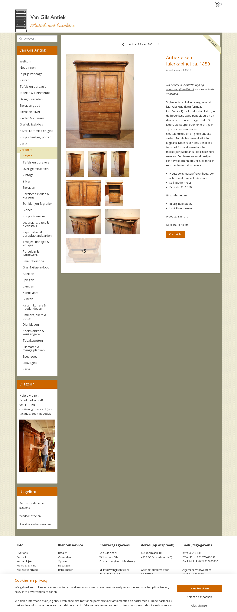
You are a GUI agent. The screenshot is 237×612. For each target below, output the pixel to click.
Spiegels (28, 280)
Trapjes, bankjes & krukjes (36, 243)
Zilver (27, 181)
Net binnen (28, 67)
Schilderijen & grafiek (37, 203)
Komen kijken (25, 561)
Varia (23, 143)
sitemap (132, 605)
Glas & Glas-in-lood (36, 267)
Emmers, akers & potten (34, 316)
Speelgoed (30, 356)
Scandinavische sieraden (35, 524)
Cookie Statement (193, 578)
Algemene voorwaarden (197, 570)
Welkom (25, 61)
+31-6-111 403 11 (111, 578)
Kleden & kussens (32, 118)
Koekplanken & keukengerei (33, 332)
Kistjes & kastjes (34, 216)
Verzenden (64, 557)
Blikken (28, 299)
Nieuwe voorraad (27, 570)
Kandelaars (30, 293)
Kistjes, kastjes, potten (35, 137)
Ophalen (63, 561)
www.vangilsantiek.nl (180, 89)
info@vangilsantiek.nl (32, 409)
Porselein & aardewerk (31, 253)
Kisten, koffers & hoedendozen (34, 307)
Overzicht (175, 234)
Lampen (28, 286)
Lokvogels (30, 363)
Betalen (62, 553)
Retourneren (65, 570)
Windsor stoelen (30, 516)
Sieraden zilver (30, 112)
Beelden (28, 274)
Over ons (22, 553)
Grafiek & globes (31, 124)
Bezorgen (64, 565)
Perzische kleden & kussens (36, 195)
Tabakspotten (33, 340)
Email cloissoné (33, 261)
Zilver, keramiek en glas (36, 131)
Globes (27, 210)
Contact (21, 557)
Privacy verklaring (192, 574)
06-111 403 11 (111, 574)
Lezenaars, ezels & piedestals (36, 224)
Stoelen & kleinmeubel (35, 93)
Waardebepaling (26, 565)
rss (139, 605)
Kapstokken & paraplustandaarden (37, 234)
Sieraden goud (30, 105)
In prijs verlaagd (31, 74)
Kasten (24, 80)
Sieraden (29, 188)
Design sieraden (31, 99)
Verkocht (26, 150)
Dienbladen (31, 324)
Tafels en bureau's (33, 86)
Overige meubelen (36, 169)
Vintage (28, 175)
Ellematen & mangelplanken (34, 348)
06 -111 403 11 (29, 404)
